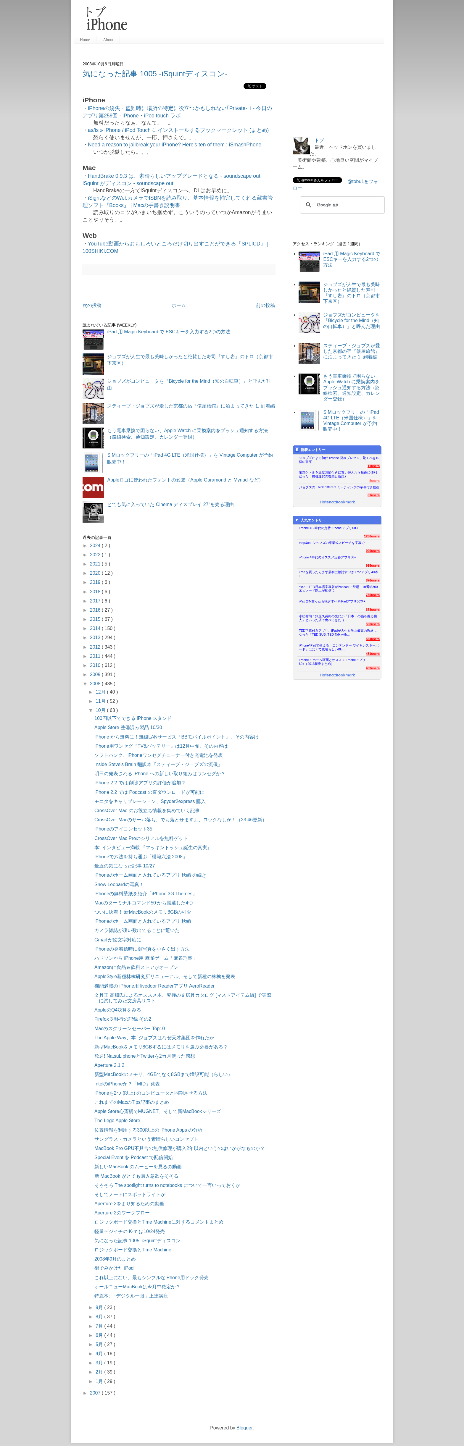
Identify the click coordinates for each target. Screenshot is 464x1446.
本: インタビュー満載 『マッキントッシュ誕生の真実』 (153, 847)
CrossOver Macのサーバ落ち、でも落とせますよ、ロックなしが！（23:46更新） (180, 819)
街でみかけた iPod (113, 1268)
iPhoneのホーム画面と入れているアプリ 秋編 (142, 921)
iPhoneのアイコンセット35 (123, 828)
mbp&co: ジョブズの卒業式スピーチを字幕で (332, 543)
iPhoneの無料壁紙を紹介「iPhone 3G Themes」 (145, 893)
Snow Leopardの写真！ (119, 884)
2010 (96, 665)
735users (373, 595)
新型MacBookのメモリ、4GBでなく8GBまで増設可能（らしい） (163, 1074)
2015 (96, 619)
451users (373, 653)
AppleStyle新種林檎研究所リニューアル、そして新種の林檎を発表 (165, 976)
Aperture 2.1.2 (109, 1065)
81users (374, 495)
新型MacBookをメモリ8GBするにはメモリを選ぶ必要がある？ (161, 1046)
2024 (96, 545)
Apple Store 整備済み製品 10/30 (128, 727)
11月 (101, 701)
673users (373, 609)
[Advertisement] (258, 20)
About (108, 40)
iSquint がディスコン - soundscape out (128, 183)
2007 (96, 1392)
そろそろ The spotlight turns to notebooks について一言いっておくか (167, 1185)
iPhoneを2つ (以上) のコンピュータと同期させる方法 (150, 1093)
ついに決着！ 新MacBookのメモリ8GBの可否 (142, 912)
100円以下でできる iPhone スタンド (133, 718)
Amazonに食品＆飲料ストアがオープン (136, 967)
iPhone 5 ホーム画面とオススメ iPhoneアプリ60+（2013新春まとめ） (332, 661)
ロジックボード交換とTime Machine (132, 1249)
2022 (96, 554)
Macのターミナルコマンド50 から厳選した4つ (143, 902)
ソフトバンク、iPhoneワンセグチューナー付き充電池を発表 (158, 755)
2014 (96, 628)
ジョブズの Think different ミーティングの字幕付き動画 (339, 487)
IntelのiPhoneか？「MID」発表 (127, 1083)
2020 (96, 573)
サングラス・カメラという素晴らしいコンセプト (146, 1139)
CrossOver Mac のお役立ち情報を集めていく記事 (147, 810)
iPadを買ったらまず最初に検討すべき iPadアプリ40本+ (338, 574)
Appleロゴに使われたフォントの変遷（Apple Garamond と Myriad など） (185, 479)
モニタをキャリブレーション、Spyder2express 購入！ (152, 801)
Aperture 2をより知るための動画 (129, 1203)
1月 (100, 1381)
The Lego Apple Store (117, 1120)
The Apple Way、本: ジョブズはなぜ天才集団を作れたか (154, 1037)
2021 (96, 563)
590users (373, 624)
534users (373, 639)
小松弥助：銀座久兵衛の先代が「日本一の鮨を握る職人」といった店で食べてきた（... (338, 618)
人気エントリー (310, 520)
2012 (96, 647)
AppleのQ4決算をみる (117, 1009)
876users (373, 580)
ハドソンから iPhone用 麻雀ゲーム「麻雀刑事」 (145, 958)
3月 (100, 1362)
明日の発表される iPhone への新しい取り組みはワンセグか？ (159, 773)
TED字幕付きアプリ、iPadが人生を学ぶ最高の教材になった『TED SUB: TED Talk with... (338, 632)
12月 (101, 691)
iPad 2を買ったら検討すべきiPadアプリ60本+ (332, 601)
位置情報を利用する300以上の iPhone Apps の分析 (148, 1129)
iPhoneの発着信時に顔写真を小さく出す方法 (142, 948)
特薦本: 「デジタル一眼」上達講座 (131, 1295)
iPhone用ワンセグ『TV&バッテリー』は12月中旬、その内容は (161, 746)
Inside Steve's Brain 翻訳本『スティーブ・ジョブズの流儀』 (158, 764)
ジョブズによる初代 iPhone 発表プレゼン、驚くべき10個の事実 (339, 459)
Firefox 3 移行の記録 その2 (122, 1019)
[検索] (341, 205)
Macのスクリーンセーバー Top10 (129, 1028)
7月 (100, 1326)
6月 (100, 1335)
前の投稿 (265, 305)
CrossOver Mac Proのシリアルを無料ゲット (141, 838)
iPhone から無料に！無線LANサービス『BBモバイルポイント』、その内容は (176, 736)
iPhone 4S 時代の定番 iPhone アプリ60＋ (329, 528)
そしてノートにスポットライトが (129, 1194)
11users (374, 466)
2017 (96, 600)
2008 (96, 683)
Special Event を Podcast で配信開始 (133, 1157)
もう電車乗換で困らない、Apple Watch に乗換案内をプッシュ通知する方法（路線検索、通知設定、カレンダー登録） (351, 387)
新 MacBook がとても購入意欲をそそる (136, 1176)
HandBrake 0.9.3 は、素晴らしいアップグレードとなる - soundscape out (174, 176)
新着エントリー (310, 449)
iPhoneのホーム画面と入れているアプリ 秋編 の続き (150, 875)
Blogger (244, 1427)
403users (373, 668)
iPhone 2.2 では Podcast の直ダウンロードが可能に (149, 792)
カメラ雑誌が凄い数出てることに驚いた (137, 930)
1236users (372, 536)
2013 (96, 637)
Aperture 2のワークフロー (122, 1212)
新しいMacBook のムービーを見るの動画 (138, 1166)
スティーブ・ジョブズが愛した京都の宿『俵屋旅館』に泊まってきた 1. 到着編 (191, 405)
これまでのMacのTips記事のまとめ (131, 1102)
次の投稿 (92, 305)
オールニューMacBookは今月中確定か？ (137, 1286)
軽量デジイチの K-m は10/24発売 (129, 1231)
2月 (100, 1371)
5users (374, 480)
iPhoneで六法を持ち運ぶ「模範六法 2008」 (140, 856)
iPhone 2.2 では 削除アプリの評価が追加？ (140, 782)
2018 (96, 591)
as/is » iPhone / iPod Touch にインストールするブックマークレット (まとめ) (178, 130)
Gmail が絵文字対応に (117, 939)
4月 (100, 1353)
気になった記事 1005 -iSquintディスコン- (155, 73)
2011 (96, 656)
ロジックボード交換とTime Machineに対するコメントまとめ (158, 1221)
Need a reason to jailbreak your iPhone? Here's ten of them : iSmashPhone (174, 145)
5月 (100, 1344)
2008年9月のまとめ (115, 1258)
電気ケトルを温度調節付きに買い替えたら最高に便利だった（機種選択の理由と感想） (338, 474)
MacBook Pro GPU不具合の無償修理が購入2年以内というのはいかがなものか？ (179, 1148)
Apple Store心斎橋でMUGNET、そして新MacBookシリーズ (157, 1111)
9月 (100, 1307)
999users (373, 550)
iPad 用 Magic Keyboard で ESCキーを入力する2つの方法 (168, 331)
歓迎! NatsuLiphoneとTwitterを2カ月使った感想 (144, 1056)
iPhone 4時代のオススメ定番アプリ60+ (327, 557)
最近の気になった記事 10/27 (124, 865)
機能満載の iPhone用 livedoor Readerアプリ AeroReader (154, 985)
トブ (319, 140)
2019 (96, 582)
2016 (96, 610)
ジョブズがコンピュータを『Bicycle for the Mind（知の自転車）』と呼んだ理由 (351, 320)
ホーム (179, 305)
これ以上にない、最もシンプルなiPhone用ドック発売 (151, 1277)
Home (85, 40)
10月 (101, 710)
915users (373, 565)
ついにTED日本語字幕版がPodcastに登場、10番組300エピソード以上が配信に (338, 588)
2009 (96, 674)
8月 (100, 1316)
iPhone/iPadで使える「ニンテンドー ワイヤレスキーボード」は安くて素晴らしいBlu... (339, 647)
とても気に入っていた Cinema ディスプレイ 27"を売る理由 (170, 504)
